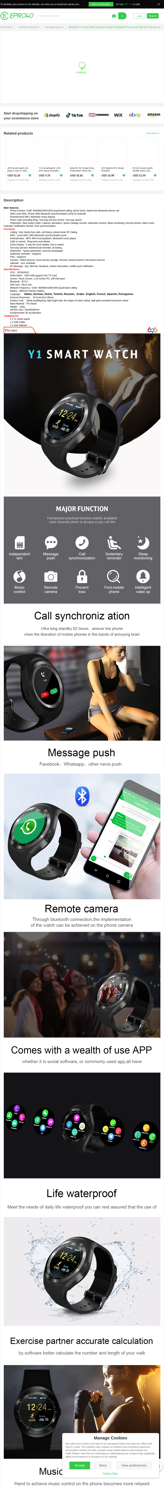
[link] (6, 27)
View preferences (133, 1465)
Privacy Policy (110, 1473)
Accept (80, 1465)
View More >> (153, 133)
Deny (103, 1465)
